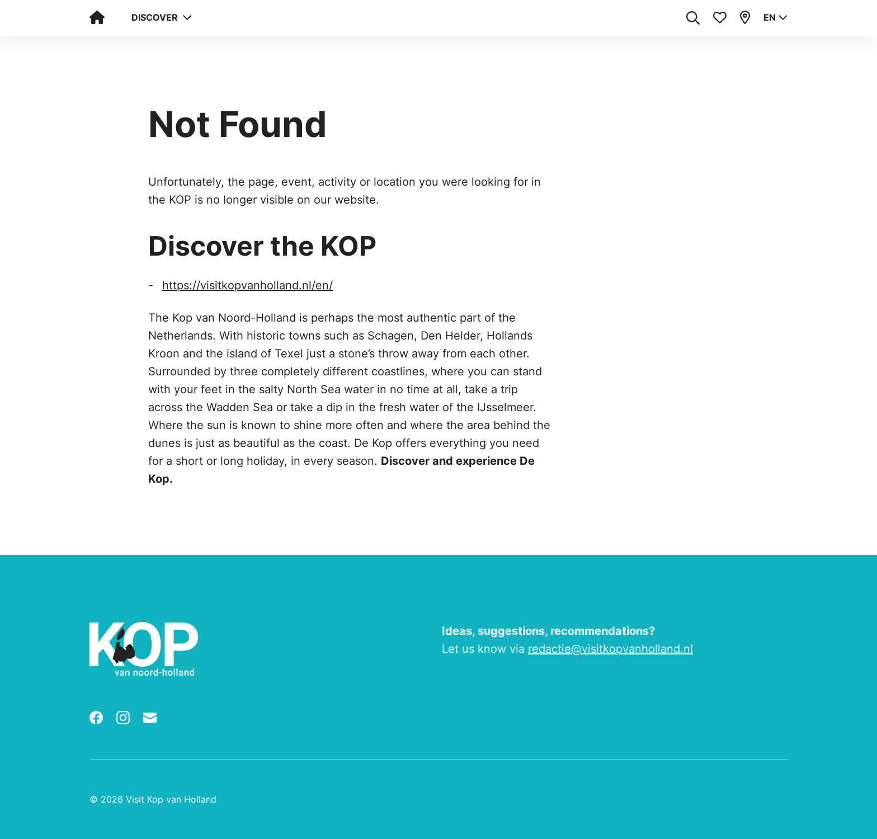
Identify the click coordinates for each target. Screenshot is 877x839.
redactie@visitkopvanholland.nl (610, 649)
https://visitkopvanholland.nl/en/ (247, 285)
